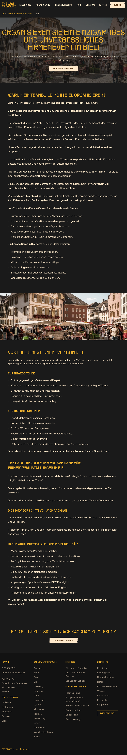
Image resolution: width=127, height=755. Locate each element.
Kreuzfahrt (102, 700)
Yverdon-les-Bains (43, 732)
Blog (4, 720)
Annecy (38, 668)
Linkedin (6, 702)
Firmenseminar (73, 710)
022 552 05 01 (9, 668)
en (106, 5)
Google (6, 716)
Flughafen (102, 704)
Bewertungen (63, 5)
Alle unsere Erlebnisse (76, 668)
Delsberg (38, 686)
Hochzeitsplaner (105, 677)
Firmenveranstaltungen (19, 13)
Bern (36, 677)
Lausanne (39, 700)
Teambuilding (43, 5)
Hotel (100, 681)
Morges (38, 714)
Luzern (37, 704)
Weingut (101, 691)
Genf (36, 695)
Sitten (37, 723)
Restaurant (103, 695)
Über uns (90, 5)
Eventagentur (104, 672)
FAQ (79, 5)
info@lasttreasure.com (13, 672)
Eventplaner (103, 668)
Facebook (7, 711)
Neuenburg (40, 718)
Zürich (37, 736)
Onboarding (71, 714)
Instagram (7, 707)
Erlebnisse (25, 5)
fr (103, 5)
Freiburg (38, 691)
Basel (36, 672)
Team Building (72, 693)
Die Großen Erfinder (75, 680)
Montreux (39, 709)
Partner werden (107, 713)
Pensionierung (72, 719)
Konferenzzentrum (107, 686)
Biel (35, 681)
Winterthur (40, 727)
